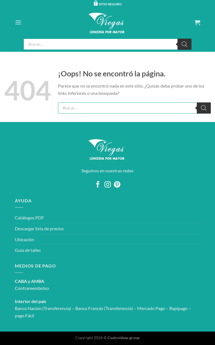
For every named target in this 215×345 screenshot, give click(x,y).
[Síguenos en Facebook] (98, 185)
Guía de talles (28, 250)
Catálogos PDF (29, 217)
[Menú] (18, 22)
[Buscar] (184, 44)
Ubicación (24, 239)
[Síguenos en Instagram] (107, 185)
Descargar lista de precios (39, 228)
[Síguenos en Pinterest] (117, 185)
